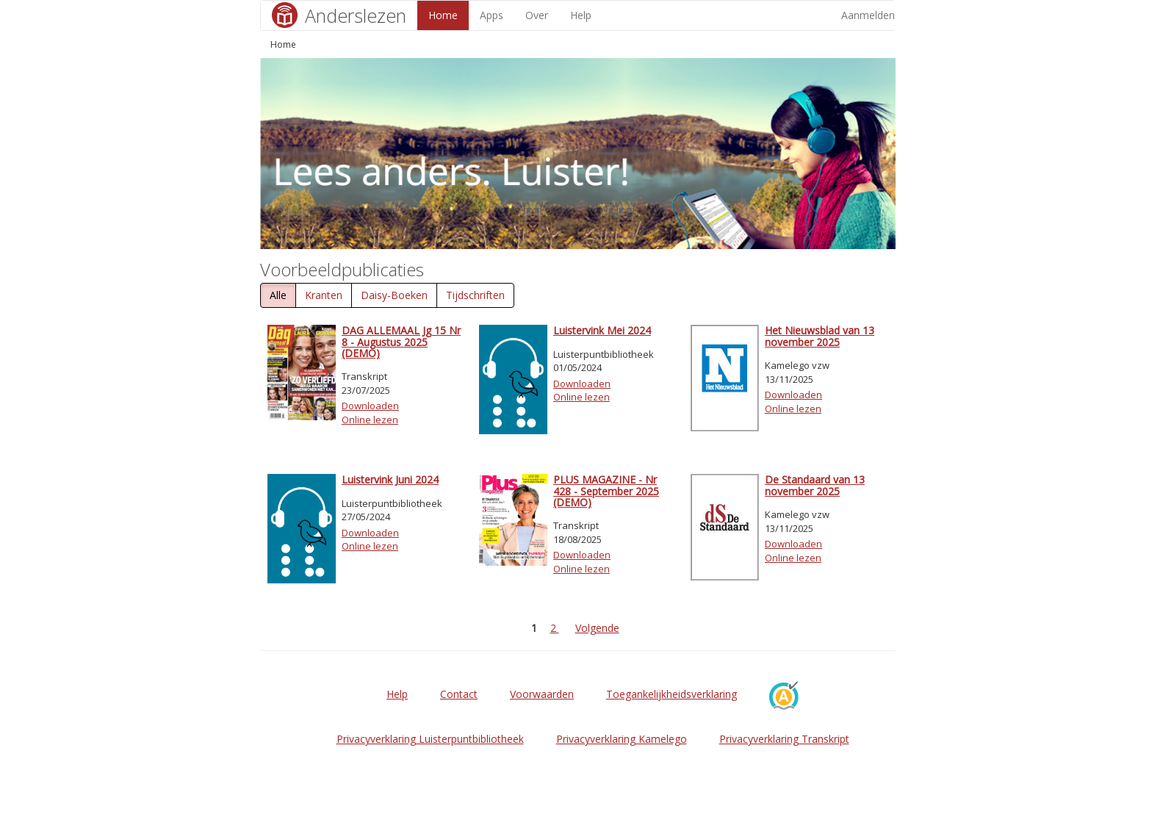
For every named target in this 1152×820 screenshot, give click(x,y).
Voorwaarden (542, 694)
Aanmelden (868, 15)
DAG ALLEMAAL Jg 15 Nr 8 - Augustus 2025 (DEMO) (401, 341)
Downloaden (370, 405)
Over (536, 15)
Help (580, 15)
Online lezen (370, 419)
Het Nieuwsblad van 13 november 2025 (819, 335)
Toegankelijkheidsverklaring (671, 694)
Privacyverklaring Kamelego (621, 739)
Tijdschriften (475, 295)
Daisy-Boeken (394, 295)
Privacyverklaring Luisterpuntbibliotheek (430, 739)
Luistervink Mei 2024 (602, 330)
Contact (459, 694)
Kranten (323, 295)
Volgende (597, 628)
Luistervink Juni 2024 (390, 479)
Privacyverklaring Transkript (784, 739)
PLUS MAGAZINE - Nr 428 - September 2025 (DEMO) (606, 490)
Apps (491, 15)
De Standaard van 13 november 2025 (815, 484)
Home (443, 15)
